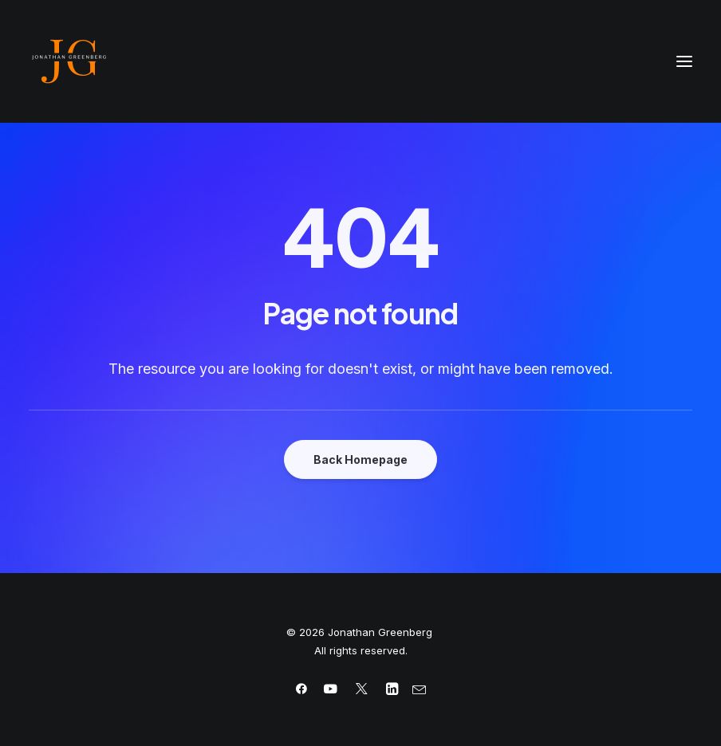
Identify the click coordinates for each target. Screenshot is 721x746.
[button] (684, 61)
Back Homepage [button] (360, 459)
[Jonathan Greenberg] (360, 61)
